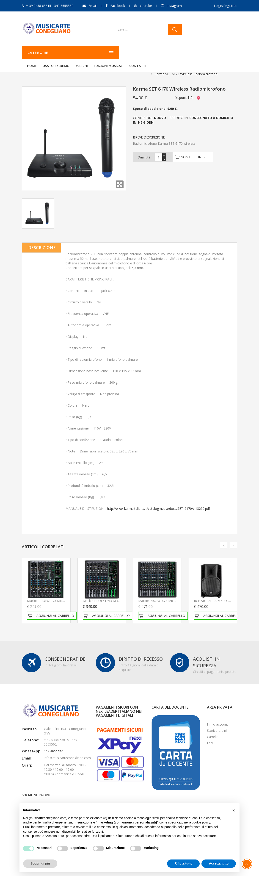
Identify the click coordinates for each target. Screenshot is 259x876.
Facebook (117, 5)
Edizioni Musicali (166, 52)
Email (92, 5)
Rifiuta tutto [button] (183, 863)
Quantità (144, 151)
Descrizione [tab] (42, 241)
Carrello (212, 731)
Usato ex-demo (113, 52)
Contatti (195, 52)
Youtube (146, 5)
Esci (210, 737)
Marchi (139, 52)
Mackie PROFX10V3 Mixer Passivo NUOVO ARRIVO (65, 595)
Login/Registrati (225, 5)
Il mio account (217, 718)
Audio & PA (45, 68)
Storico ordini (217, 725)
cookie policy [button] (201, 822)
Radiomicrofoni (71, 68)
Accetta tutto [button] (219, 863)
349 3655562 (53, 745)
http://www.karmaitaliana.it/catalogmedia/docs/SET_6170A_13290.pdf (158, 503)
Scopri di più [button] (40, 863)
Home (89, 52)
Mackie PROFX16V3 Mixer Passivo (163, 595)
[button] (233, 810)
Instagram (174, 5)
